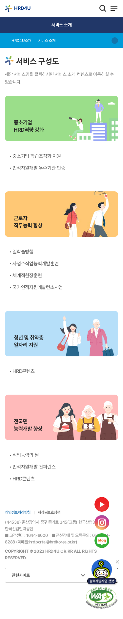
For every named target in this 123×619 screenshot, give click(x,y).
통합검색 (102, 8)
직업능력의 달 (25, 455)
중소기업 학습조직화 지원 (36, 156)
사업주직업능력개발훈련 (35, 264)
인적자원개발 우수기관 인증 (38, 168)
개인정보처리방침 (18, 512)
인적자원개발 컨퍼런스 (33, 467)
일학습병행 (22, 252)
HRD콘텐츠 (23, 371)
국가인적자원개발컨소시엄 (37, 287)
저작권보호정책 (49, 512)
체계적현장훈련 (27, 275)
